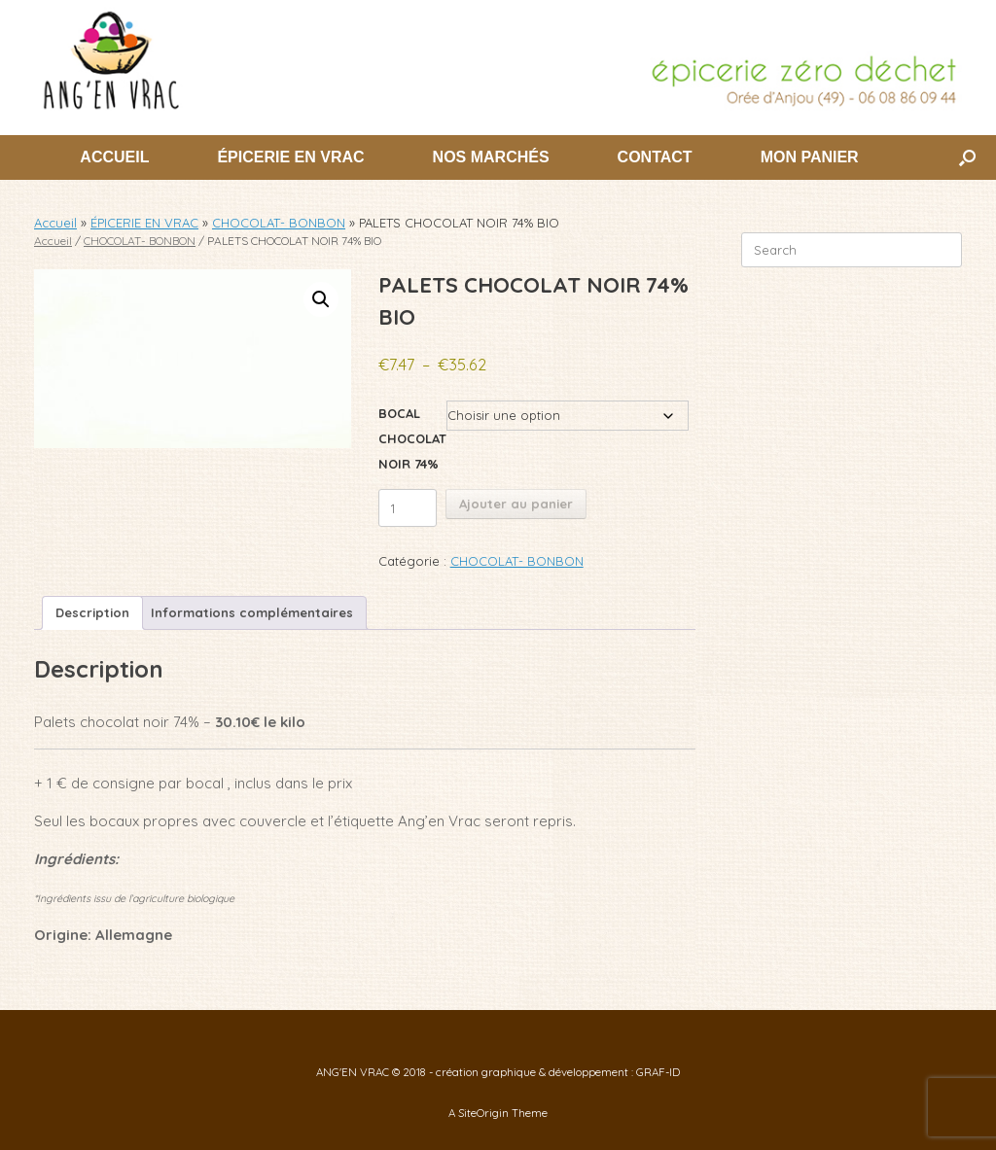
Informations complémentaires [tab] (252, 612)
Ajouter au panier (516, 503)
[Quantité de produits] (407, 508)
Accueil (55, 222)
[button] (967, 157)
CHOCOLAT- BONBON (278, 222)
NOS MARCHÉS (491, 157)
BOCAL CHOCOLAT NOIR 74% (412, 438)
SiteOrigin (483, 1112)
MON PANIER (810, 157)
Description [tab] (92, 612)
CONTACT (655, 157)
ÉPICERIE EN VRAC (290, 157)
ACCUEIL (114, 157)
